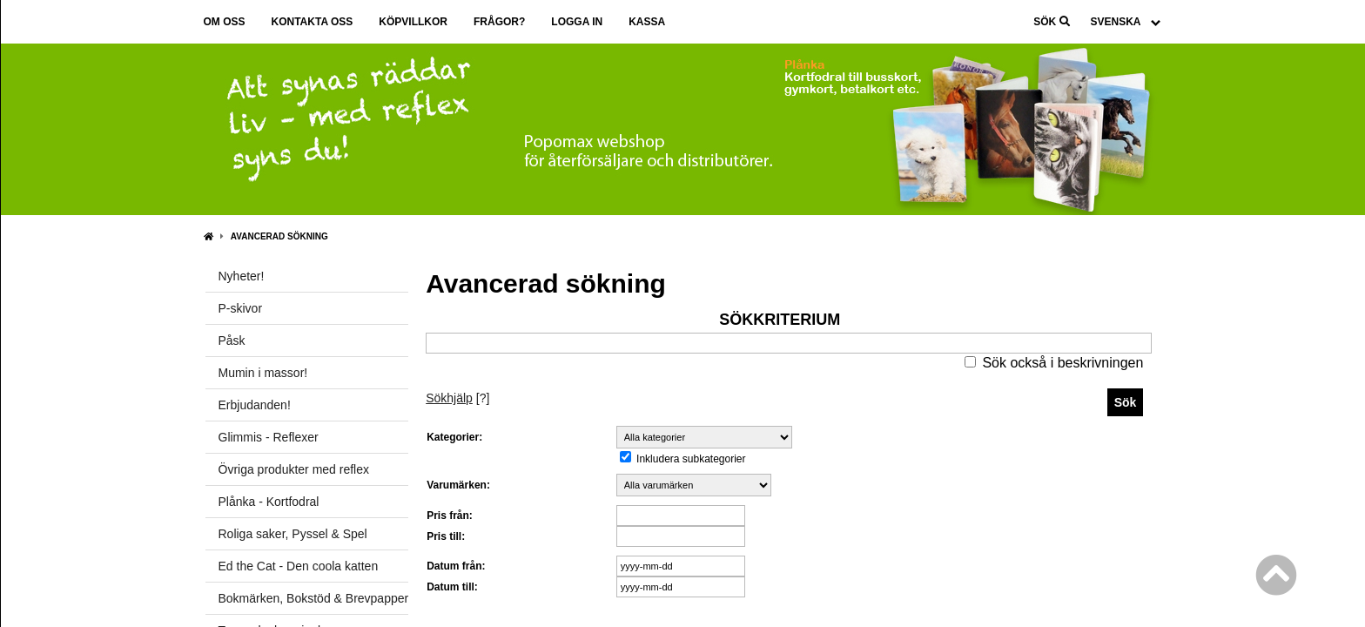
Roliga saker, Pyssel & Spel (293, 534)
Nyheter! (242, 276)
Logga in (576, 22)
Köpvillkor (413, 22)
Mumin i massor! (263, 373)
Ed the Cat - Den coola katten (299, 566)
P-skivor (241, 308)
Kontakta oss (312, 22)
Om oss (224, 22)
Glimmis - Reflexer (269, 437)
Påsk (232, 340)
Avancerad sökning (279, 236)
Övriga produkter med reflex (294, 469)
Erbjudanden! (255, 405)
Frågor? (499, 22)
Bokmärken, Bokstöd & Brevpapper (314, 598)
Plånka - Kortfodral (269, 502)
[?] (457, 398)
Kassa (647, 22)
